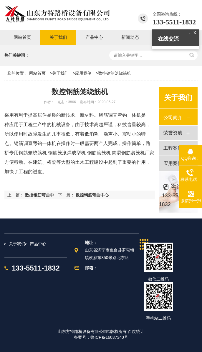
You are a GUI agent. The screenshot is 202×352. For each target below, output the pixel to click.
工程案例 (172, 148)
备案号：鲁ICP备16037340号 (101, 337)
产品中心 (38, 243)
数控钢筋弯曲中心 (92, 195)
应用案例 (83, 73)
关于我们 (60, 73)
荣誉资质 (172, 132)
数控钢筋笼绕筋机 (114, 73)
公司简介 (172, 117)
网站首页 (37, 73)
